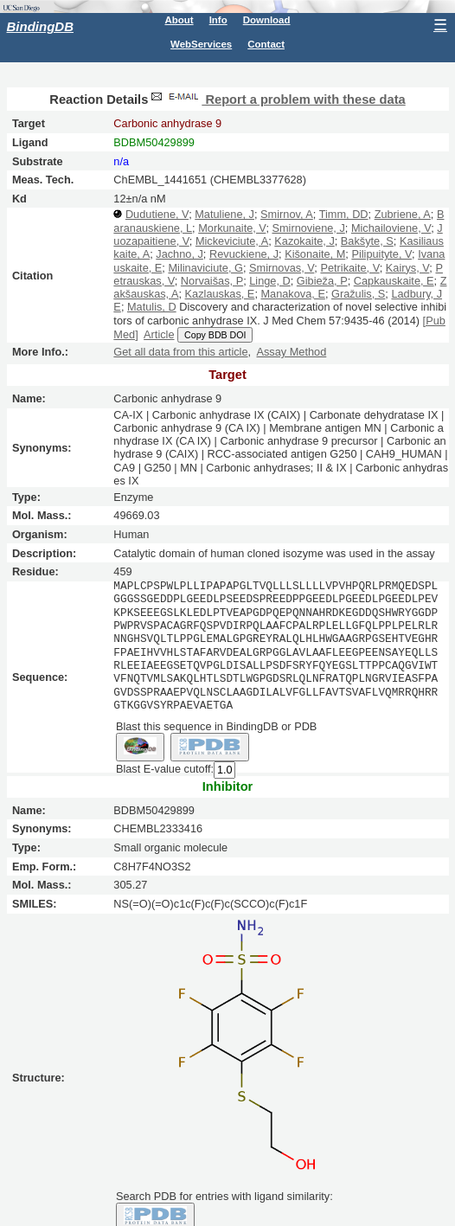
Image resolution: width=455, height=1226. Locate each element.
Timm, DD (343, 214)
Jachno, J (179, 253)
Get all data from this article (180, 351)
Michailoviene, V (391, 227)
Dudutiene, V (157, 214)
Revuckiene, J (244, 253)
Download (267, 20)
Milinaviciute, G (205, 267)
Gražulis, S (358, 293)
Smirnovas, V (281, 267)
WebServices (201, 44)
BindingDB (40, 26)
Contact (266, 44)
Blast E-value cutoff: (165, 767)
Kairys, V (408, 267)
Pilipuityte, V (381, 253)
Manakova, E (292, 293)
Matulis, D (151, 306)
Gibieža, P (322, 280)
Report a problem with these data (276, 99)
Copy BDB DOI (215, 335)
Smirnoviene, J (308, 227)
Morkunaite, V (232, 227)
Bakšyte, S (367, 240)
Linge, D (270, 280)
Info (218, 20)
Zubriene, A (403, 214)
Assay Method (291, 351)
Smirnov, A (286, 214)
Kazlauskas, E (220, 293)
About (178, 20)
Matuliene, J (224, 214)
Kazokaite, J (304, 240)
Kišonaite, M (315, 253)
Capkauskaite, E (394, 280)
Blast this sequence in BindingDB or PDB (216, 725)
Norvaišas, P (212, 280)
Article (159, 334)
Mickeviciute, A (231, 240)
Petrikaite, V (349, 267)
